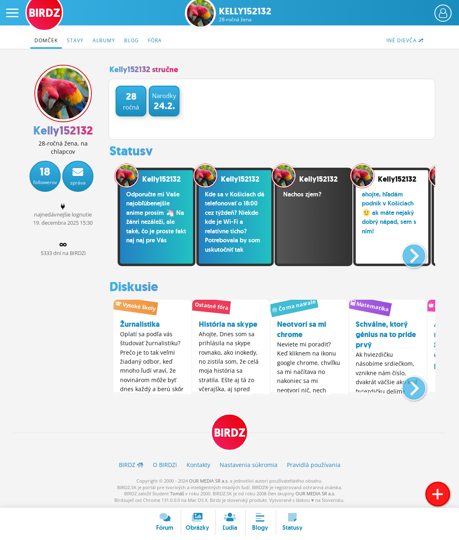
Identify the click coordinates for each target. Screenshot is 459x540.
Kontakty (198, 465)
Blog (131, 40)
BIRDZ (229, 432)
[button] (407, 253)
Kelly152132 (245, 14)
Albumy (104, 40)
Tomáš (177, 493)
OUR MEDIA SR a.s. (209, 481)
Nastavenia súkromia (248, 465)
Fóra (155, 40)
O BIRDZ (165, 465)
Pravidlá (314, 465)
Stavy (75, 40)
